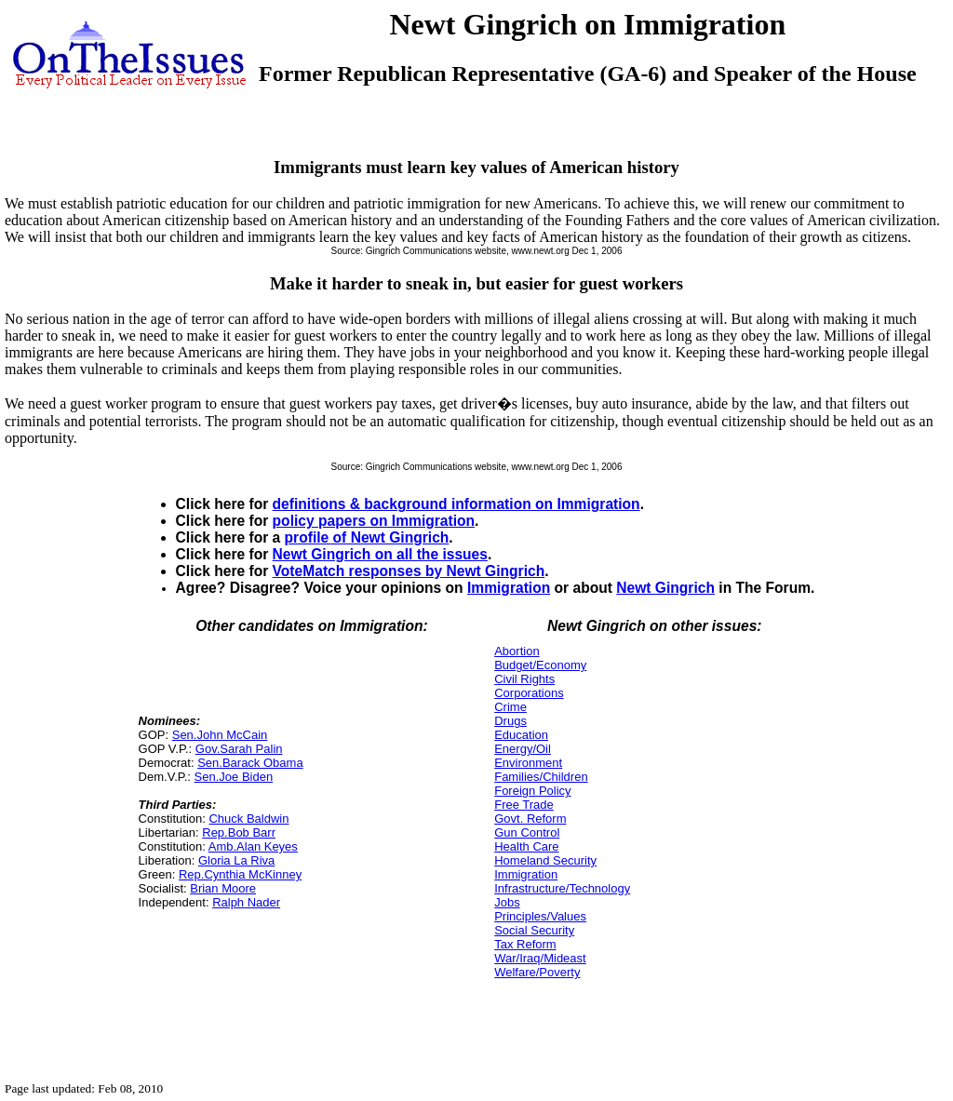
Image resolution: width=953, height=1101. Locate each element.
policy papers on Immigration (374, 521)
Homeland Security (545, 860)
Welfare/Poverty (537, 972)
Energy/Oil (522, 749)
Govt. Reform (530, 819)
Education (521, 735)
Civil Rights (524, 679)
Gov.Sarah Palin (239, 749)
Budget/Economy (540, 665)
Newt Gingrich (665, 588)
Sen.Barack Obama (249, 763)
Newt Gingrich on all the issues (380, 554)
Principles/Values (540, 916)
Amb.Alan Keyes (253, 846)
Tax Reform (525, 944)
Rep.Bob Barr (238, 832)
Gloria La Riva (236, 860)
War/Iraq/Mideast (540, 958)
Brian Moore (223, 888)
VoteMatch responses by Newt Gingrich (409, 571)
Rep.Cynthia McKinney (240, 874)
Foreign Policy (532, 791)
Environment (528, 763)
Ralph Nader (246, 902)
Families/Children (540, 777)
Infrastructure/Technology (562, 888)
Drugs (510, 721)
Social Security (534, 930)
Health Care (526, 846)
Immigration (508, 588)
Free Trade (524, 805)
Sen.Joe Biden (234, 777)
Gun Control (526, 832)
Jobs (506, 902)
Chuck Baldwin (248, 819)
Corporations (528, 693)
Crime (510, 707)
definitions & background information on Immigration (456, 504)
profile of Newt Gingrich (367, 537)
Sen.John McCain (220, 735)
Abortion (516, 651)
